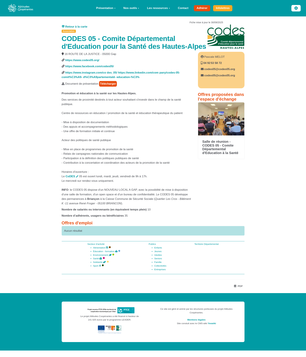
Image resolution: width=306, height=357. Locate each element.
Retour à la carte (74, 26)
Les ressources (158, 8)
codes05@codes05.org (219, 69)
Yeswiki (212, 323)
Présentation (106, 8)
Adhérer (202, 8)
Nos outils (131, 8)
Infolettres (223, 8)
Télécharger (108, 83)
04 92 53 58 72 (212, 63)
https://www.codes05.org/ (82, 60)
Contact (183, 8)
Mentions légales (196, 319)
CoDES (70, 176)
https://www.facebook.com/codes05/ (89, 66)
